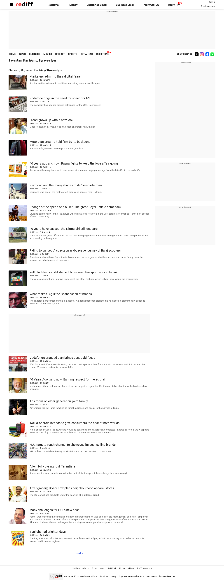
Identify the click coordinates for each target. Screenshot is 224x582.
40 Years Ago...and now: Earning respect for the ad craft (68, 379)
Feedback (136, 576)
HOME (12, 54)
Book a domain (98, 568)
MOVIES (47, 54)
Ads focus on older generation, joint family (59, 401)
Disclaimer (103, 576)
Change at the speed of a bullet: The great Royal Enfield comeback (75, 207)
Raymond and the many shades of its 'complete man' (66, 185)
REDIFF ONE (102, 54)
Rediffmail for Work (80, 568)
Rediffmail (54, 4)
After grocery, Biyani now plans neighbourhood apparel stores (72, 488)
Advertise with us (89, 576)
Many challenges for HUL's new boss (54, 510)
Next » (79, 553)
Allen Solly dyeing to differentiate (52, 466)
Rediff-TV (174, 4)
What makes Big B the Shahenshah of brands (61, 294)
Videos (131, 568)
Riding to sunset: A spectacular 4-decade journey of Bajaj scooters (75, 250)
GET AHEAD (86, 54)
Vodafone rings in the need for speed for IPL (60, 98)
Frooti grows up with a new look (51, 120)
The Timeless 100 (144, 568)
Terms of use (158, 576)
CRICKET (60, 54)
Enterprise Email (97, 4)
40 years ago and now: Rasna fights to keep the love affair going (74, 163)
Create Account (208, 6)
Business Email (125, 4)
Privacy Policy (116, 576)
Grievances (170, 576)
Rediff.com (76, 576)
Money (73, 4)
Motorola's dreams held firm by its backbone (60, 142)
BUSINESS (34, 54)
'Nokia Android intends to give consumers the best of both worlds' (75, 423)
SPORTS (72, 54)
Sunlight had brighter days (48, 532)
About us (146, 576)
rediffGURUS (151, 4)
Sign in (212, 2)
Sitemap (127, 576)
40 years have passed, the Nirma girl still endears (64, 229)
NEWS (22, 54)
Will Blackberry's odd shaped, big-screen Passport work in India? (73, 272)
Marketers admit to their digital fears (55, 76)
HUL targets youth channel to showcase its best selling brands (73, 445)
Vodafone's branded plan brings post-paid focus (62, 358)
